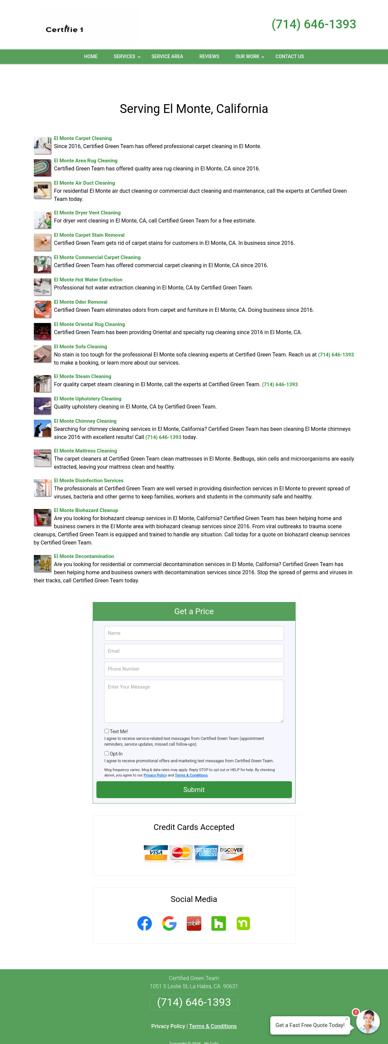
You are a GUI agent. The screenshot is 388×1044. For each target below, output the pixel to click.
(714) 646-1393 (314, 24)
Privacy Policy (155, 753)
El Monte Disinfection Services (89, 458)
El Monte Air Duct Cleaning (84, 161)
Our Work (250, 59)
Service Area (167, 56)
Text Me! (119, 709)
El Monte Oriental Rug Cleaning (89, 302)
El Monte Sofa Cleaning (80, 324)
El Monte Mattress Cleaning (85, 428)
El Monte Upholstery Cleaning (87, 376)
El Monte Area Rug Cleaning (86, 138)
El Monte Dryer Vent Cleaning (87, 190)
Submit (194, 767)
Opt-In (116, 731)
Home (91, 56)
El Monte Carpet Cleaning (83, 116)
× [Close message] (346, 1019)
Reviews (209, 56)
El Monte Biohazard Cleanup (86, 488)
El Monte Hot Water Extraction (88, 257)
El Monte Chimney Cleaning (85, 399)
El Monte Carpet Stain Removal (89, 213)
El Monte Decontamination (84, 534)
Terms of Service (243, 1029)
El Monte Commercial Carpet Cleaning (97, 235)
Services (128, 59)
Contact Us (290, 56)
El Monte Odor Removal (81, 280)
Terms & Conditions (191, 753)
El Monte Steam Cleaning (82, 354)
